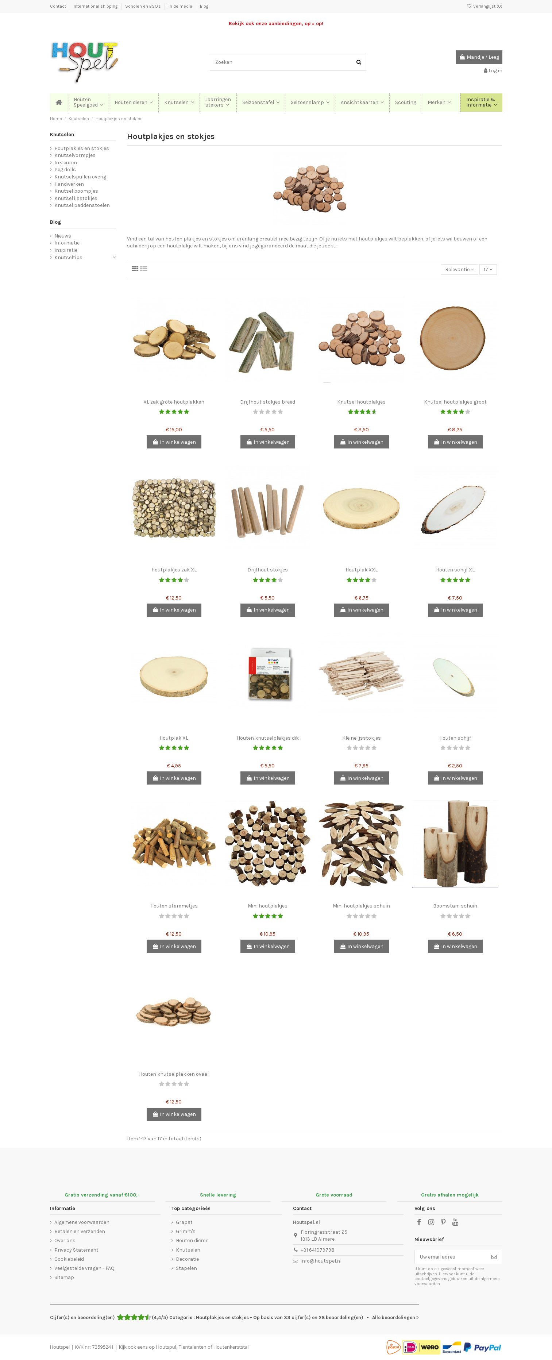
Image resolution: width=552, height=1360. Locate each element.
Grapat (184, 1222)
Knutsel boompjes (76, 191)
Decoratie (187, 1259)
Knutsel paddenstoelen (82, 205)
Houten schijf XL (455, 570)
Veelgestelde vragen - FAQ (84, 1268)
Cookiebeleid (69, 1259)
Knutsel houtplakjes (361, 402)
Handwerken (69, 184)
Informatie (67, 243)
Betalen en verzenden (79, 1231)
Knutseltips (68, 257)
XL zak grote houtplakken (173, 402)
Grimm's (186, 1231)
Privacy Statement (76, 1250)
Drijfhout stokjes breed (267, 402)
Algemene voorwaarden (81, 1222)
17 (488, 269)
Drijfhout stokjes (267, 570)
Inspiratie (65, 250)
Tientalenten (192, 1347)
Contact (58, 6)
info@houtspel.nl (321, 1261)
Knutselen (62, 134)
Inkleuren (65, 162)
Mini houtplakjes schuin (361, 906)
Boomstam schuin (455, 906)
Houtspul (166, 1347)
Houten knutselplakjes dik (268, 738)
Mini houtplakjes (267, 906)
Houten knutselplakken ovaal (174, 1074)
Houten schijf (455, 738)
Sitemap (64, 1277)
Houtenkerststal (231, 1347)
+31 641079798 (318, 1250)
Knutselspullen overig (80, 177)
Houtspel (60, 1347)
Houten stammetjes (174, 906)
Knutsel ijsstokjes (75, 198)
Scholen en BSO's (143, 6)
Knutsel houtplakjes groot (455, 402)
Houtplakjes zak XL (174, 570)
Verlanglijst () (484, 6)
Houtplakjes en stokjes (81, 148)
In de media (181, 6)
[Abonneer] (494, 1257)
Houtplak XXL (362, 570)
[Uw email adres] (450, 1257)
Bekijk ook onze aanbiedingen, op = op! (276, 23)
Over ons (65, 1240)
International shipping (96, 6)
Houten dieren (192, 1240)
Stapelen (186, 1268)
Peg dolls (65, 169)
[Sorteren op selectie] (459, 269)
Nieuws (62, 236)
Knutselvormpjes (75, 155)
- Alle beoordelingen (234, 1317)
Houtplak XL (173, 738)
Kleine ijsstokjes (361, 738)
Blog (204, 6)
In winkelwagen (174, 442)
